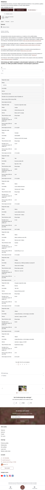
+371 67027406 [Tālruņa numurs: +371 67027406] (5, 458)
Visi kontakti (7, 468)
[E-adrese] (3, 464)
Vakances (3, 430)
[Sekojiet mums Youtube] (2, 476)
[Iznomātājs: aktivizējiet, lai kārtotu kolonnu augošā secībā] (22, 88)
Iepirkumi (3, 432)
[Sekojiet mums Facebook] (4, 476)
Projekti (2, 434)
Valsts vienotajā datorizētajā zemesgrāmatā (32, 40)
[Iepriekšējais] (2, 388)
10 (2, 70)
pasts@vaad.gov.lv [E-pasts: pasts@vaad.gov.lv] (6, 460)
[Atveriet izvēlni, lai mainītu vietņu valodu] (10, 487)
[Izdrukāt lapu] (22, 373)
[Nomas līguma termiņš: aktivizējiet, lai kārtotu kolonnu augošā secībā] (22, 102)
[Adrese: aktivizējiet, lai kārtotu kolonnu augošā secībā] (22, 91)
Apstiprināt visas (20, 9)
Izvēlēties (5, 85)
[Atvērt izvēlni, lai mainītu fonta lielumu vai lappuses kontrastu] (34, 487)
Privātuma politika (4, 443)
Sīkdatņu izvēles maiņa (5, 451)
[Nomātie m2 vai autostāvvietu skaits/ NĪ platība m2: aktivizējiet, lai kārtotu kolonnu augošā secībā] (22, 96)
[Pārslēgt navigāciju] (22, 487)
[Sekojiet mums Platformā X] (7, 476)
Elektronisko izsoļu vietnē (26, 50)
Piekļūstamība (4, 445)
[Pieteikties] (22, 421)
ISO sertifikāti (3, 447)
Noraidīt (7, 9)
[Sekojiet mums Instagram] (10, 476)
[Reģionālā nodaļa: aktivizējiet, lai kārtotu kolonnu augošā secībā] (22, 80)
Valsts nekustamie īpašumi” (7, 59)
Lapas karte (3, 449)
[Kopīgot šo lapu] (22, 375)
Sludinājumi (34, 55)
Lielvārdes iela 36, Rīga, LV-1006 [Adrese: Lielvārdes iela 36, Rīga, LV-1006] (9, 462)
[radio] (15, 403)
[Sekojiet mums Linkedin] (13, 476)
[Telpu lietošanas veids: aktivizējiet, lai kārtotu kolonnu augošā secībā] (22, 94)
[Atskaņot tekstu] (6, 27)
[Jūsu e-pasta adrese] (22, 417)
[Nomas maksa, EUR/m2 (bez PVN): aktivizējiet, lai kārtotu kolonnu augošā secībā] (22, 99)
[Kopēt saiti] (1, 67)
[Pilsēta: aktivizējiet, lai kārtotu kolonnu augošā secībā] (22, 84)
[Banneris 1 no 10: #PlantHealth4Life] (22, 388)
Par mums (3, 436)
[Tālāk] (43, 388)
